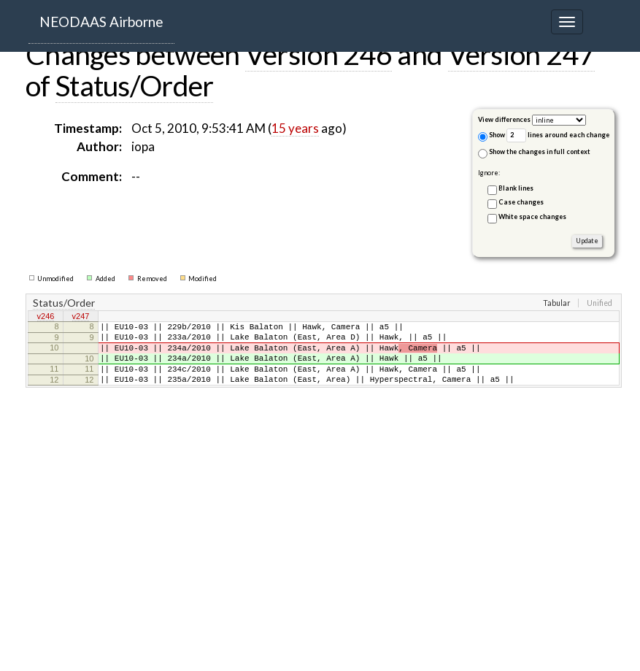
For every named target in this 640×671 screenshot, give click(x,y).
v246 (46, 317)
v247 (81, 317)
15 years (295, 128)
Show (491, 136)
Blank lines (515, 188)
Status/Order (134, 85)
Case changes (521, 202)
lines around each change (557, 135)
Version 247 (521, 54)
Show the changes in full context (534, 152)
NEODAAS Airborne (101, 21)
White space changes (532, 216)
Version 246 (318, 54)
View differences (504, 119)
